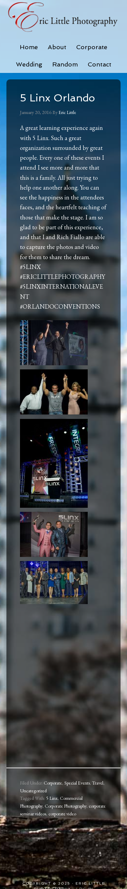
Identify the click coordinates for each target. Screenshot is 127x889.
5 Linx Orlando (57, 98)
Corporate (53, 783)
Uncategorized (33, 791)
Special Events (77, 783)
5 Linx (52, 798)
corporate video (62, 814)
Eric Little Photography (63, 17)
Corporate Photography (65, 806)
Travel (97, 783)
